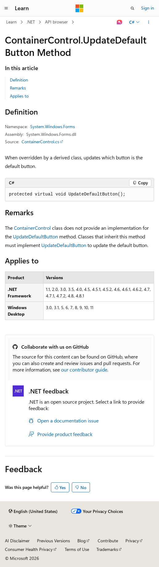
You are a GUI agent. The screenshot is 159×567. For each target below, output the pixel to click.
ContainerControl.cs (40, 142)
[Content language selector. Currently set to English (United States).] (33, 511)
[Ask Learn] (120, 22)
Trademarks (107, 549)
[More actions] (148, 22)
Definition (19, 80)
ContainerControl (32, 228)
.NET (30, 22)
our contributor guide (84, 369)
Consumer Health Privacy (29, 549)
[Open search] (132, 8)
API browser (56, 22)
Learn (11, 22)
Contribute (108, 541)
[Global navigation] (6, 8)
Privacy (132, 541)
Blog (81, 541)
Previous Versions (53, 541)
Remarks (18, 88)
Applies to (19, 96)
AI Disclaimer (17, 541)
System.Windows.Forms (52, 126)
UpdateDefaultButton (35, 236)
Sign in (147, 8)
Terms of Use (77, 549)
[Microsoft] (79, 8)
